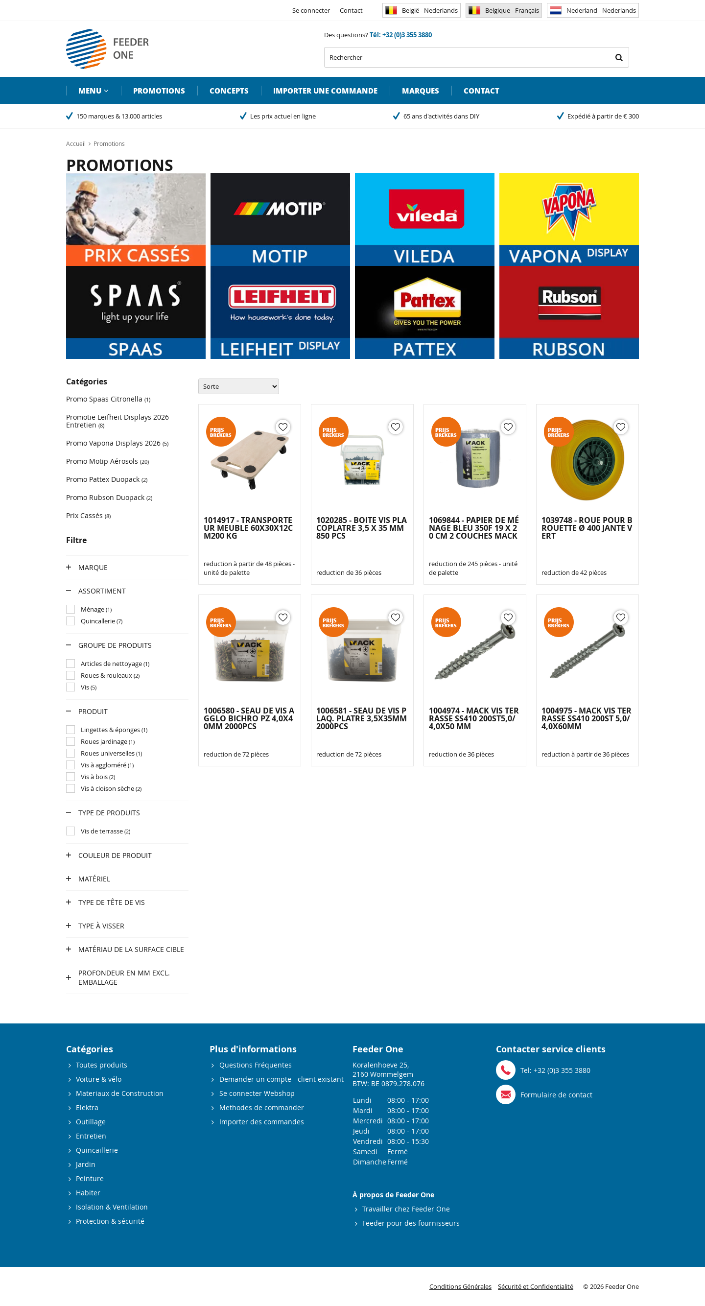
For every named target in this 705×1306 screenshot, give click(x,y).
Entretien (91, 1135)
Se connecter (311, 10)
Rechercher (619, 57)
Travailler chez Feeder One (406, 1208)
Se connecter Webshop (257, 1093)
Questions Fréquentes (255, 1064)
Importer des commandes (261, 1121)
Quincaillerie (97, 1150)
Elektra (87, 1107)
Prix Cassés (88, 515)
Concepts (229, 90)
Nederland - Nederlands (593, 10)
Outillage (91, 1121)
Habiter (88, 1192)
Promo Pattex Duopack (106, 479)
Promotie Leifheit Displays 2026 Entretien (117, 420)
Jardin (85, 1164)
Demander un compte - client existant (281, 1079)
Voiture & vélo (98, 1079)
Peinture (90, 1178)
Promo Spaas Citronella (108, 399)
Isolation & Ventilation (112, 1206)
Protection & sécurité (110, 1221)
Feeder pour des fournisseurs (411, 1223)
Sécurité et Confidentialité (535, 1286)
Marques (420, 90)
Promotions (159, 90)
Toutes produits (101, 1064)
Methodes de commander (261, 1107)
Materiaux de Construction (120, 1093)
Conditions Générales (460, 1286)
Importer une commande (325, 90)
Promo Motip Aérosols (107, 461)
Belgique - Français (504, 10)
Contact (351, 10)
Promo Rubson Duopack (109, 497)
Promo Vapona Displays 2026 (117, 443)
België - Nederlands (421, 10)
